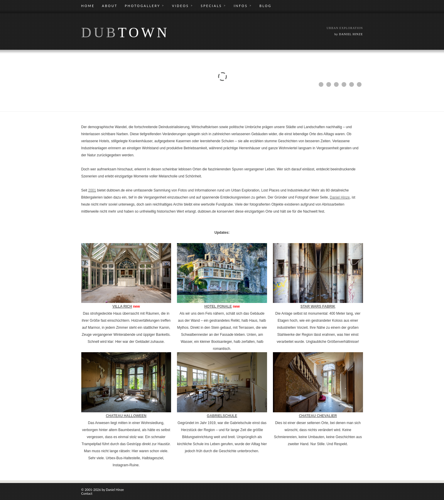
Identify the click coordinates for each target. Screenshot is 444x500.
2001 (92, 190)
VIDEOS (182, 6)
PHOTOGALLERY (145, 6)
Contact (86, 493)
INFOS (243, 6)
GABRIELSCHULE (222, 416)
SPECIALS (213, 6)
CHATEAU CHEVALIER (318, 416)
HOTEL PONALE (218, 306)
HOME (88, 6)
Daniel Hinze (340, 197)
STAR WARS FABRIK (317, 306)
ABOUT (109, 6)
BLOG (265, 6)
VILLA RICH (122, 306)
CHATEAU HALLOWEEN (126, 416)
